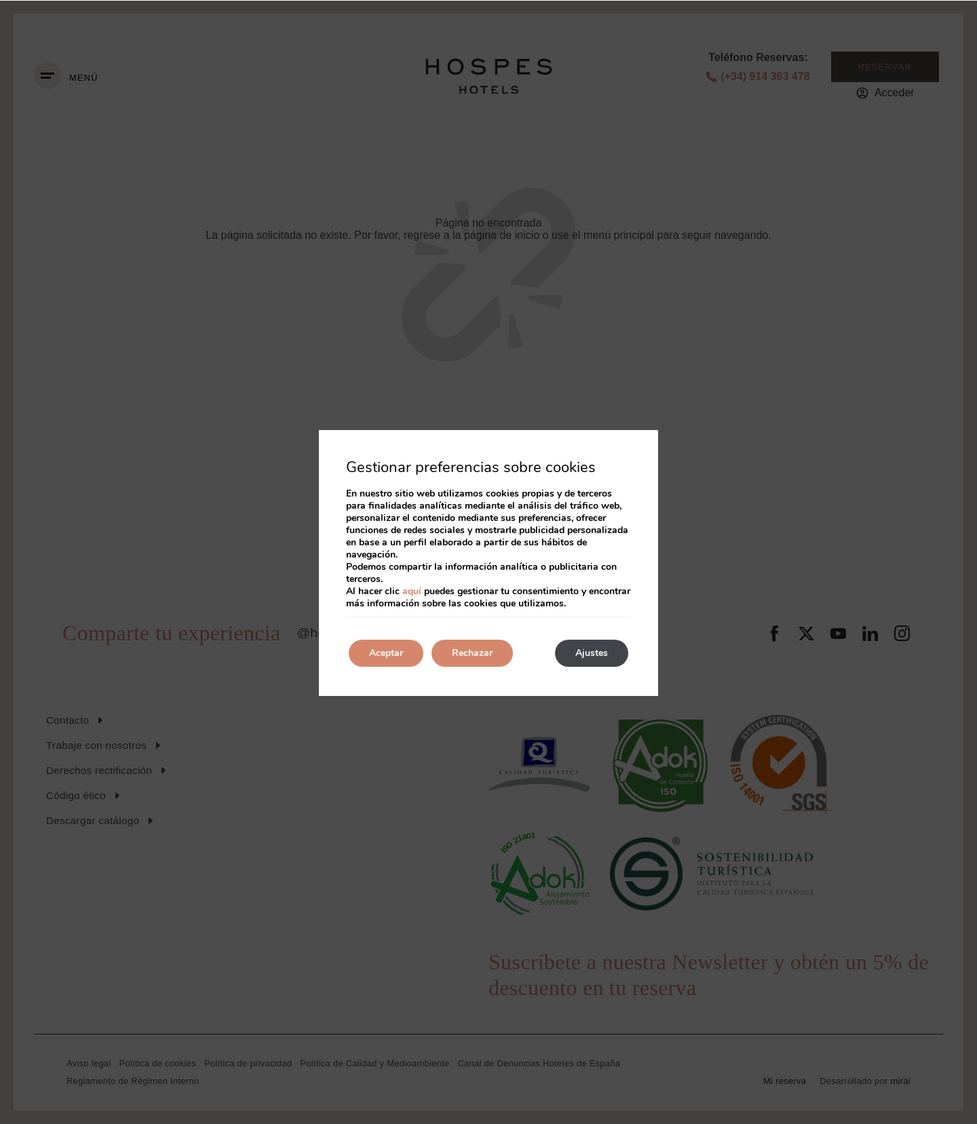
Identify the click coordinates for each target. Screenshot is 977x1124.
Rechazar (472, 652)
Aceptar (386, 652)
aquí (411, 591)
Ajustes (591, 652)
